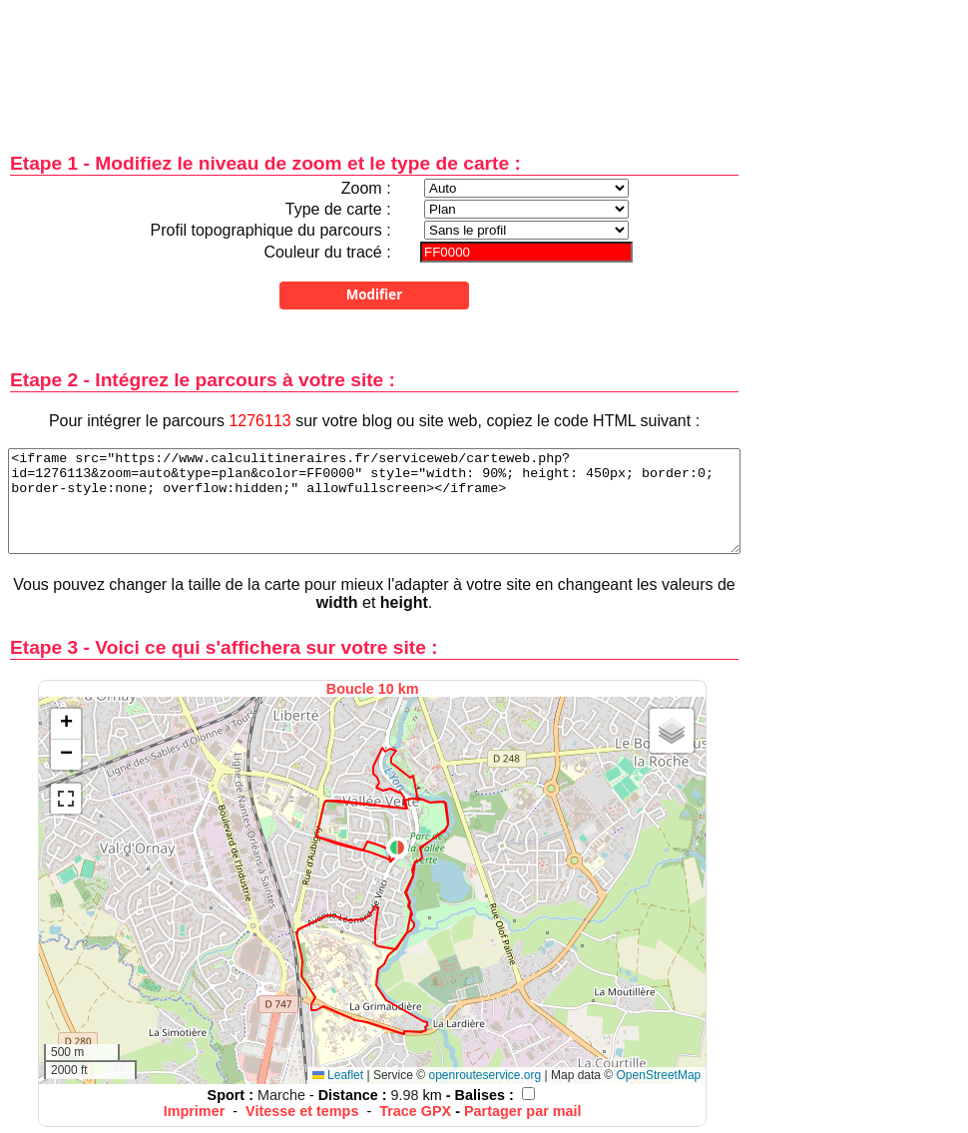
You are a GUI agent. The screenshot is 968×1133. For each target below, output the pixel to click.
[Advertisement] (374, 62)
